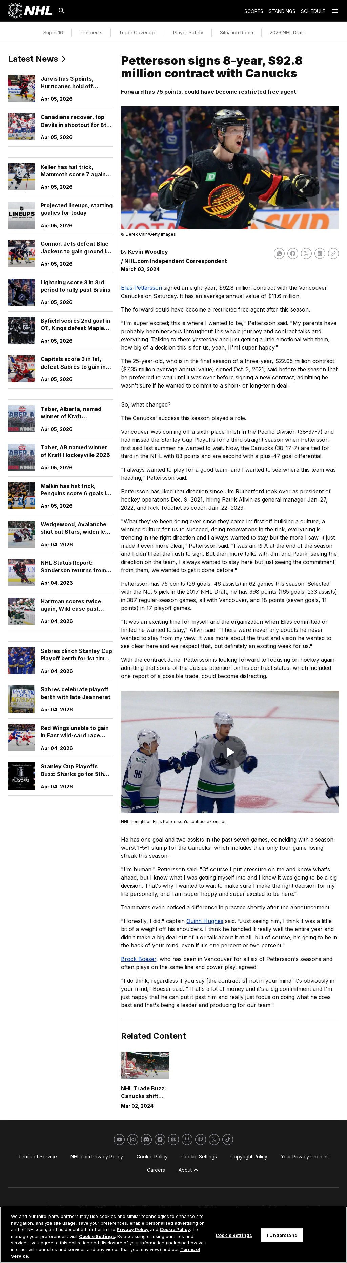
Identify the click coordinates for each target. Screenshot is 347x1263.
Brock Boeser (138, 959)
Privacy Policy (133, 1229)
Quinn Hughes (204, 921)
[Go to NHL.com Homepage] (30, 11)
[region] (173, 1234)
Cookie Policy (175, 1229)
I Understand (282, 1235)
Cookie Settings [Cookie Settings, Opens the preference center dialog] (234, 1235)
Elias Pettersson (141, 287)
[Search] (62, 11)
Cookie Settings (97, 1236)
